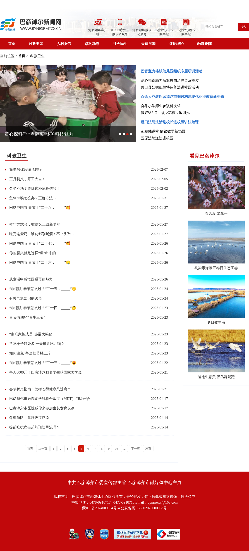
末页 (148, 448)
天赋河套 (148, 44)
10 (116, 448)
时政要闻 (36, 44)
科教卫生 (37, 56)
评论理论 (176, 44)
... (124, 448)
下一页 (135, 448)
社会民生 (120, 44)
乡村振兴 (64, 44)
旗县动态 (92, 44)
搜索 (243, 26)
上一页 (42, 448)
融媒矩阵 (204, 44)
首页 (11, 44)
